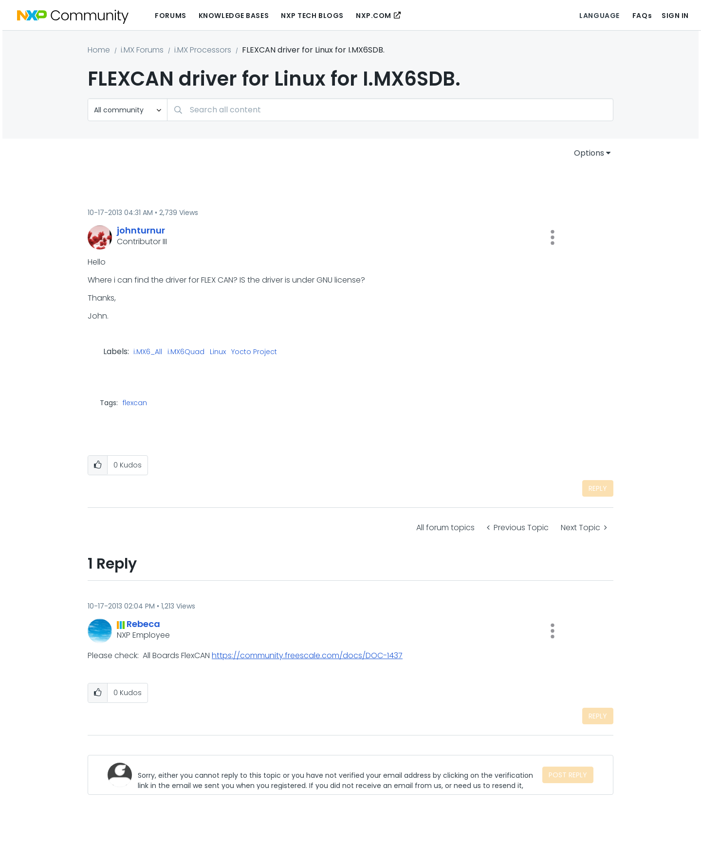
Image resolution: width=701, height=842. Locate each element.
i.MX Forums (142, 49)
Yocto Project (254, 352)
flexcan (135, 403)
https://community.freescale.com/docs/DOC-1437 (307, 655)
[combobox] (390, 109)
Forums (170, 15)
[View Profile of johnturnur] (141, 230)
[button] (552, 237)
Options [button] (589, 153)
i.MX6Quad (185, 352)
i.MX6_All (147, 352)
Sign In (675, 15)
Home (99, 49)
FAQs (642, 15)
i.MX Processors (202, 49)
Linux (218, 352)
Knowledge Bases (234, 15)
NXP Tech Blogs (312, 15)
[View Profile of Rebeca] (143, 624)
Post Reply (568, 775)
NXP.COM (373, 15)
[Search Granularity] (127, 110)
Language (599, 15)
